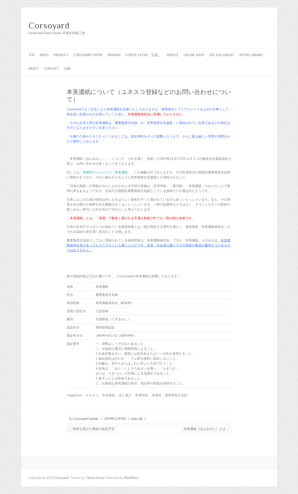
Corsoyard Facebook (242, 25)
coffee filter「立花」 (143, 55)
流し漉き (125, 395)
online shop (193, 55)
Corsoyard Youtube (257, 25)
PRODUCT (61, 55)
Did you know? (222, 55)
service (172, 55)
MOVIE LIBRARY (251, 55)
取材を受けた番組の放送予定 (92, 429)
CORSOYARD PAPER (87, 55)
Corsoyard (48, 25)
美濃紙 (156, 395)
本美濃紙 (108, 395)
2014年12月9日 (115, 419)
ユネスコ (91, 395)
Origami (113, 55)
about (33, 68)
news (44, 55)
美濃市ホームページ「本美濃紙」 (107, 172)
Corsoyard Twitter (250, 25)
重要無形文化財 (176, 395)
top (31, 55)
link (67, 68)
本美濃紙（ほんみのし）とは (206, 429)
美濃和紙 (141, 395)
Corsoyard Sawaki (85, 419)
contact (51, 68)
